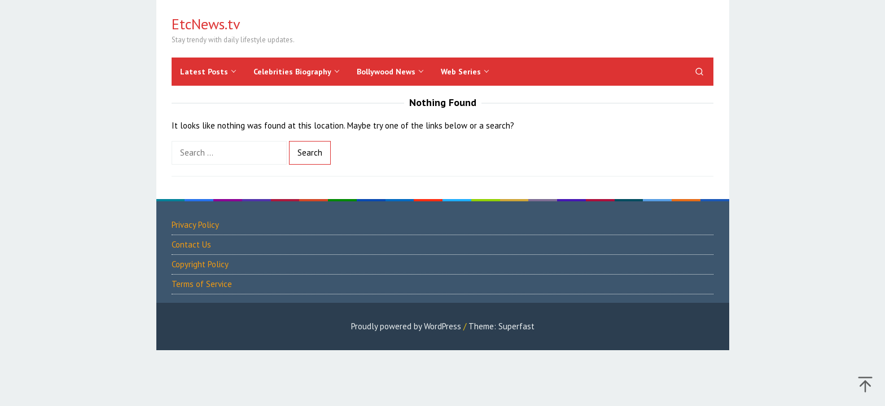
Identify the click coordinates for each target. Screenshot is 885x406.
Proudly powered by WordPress (406, 326)
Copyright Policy (200, 264)
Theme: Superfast (501, 326)
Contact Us (191, 244)
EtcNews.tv (206, 24)
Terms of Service (202, 284)
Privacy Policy (195, 224)
